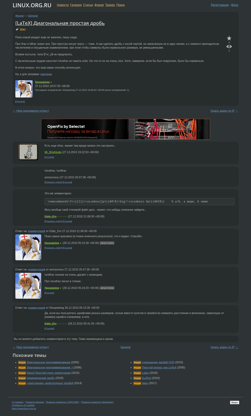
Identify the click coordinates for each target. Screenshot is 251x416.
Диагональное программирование (48, 362)
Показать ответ (53, 182)
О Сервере (18, 402)
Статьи (88, 5)
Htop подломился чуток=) (33, 110)
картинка (46, 74)
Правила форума (34, 402)
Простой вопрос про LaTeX (159, 367)
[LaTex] (146, 378)
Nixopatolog (42, 82)
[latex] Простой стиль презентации (49, 372)
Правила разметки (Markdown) (97, 402)
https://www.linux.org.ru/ (24, 408)
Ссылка (20, 101)
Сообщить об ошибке (23, 405)
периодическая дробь (41, 378)
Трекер (110, 5)
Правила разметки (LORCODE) (62, 402)
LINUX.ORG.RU (32, 5)
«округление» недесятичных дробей (50, 383)
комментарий (36, 231)
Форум (99, 5)
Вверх (234, 402)
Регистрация (220, 5)
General (33, 15)
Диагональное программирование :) (50, 367)
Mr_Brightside (53, 152)
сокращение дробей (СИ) (158, 362)
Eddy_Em (51, 216)
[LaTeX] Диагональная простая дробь (60, 23)
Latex (145, 372)
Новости (63, 5)
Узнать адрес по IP (223, 110)
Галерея (76, 5)
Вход (234, 5)
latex (23, 29)
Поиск (120, 5)
